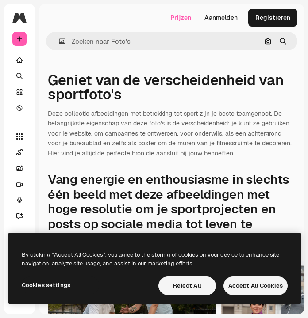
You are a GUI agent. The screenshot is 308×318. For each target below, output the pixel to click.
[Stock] (19, 92)
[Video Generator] (19, 184)
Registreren (272, 18)
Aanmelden (221, 18)
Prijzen (180, 18)
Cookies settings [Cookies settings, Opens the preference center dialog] (46, 285)
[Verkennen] (19, 108)
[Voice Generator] (19, 200)
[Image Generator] (19, 168)
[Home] (19, 60)
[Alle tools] (19, 136)
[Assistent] (19, 216)
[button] (58, 41)
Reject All (187, 285)
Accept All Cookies (255, 285)
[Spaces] (19, 152)
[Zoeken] (19, 76)
